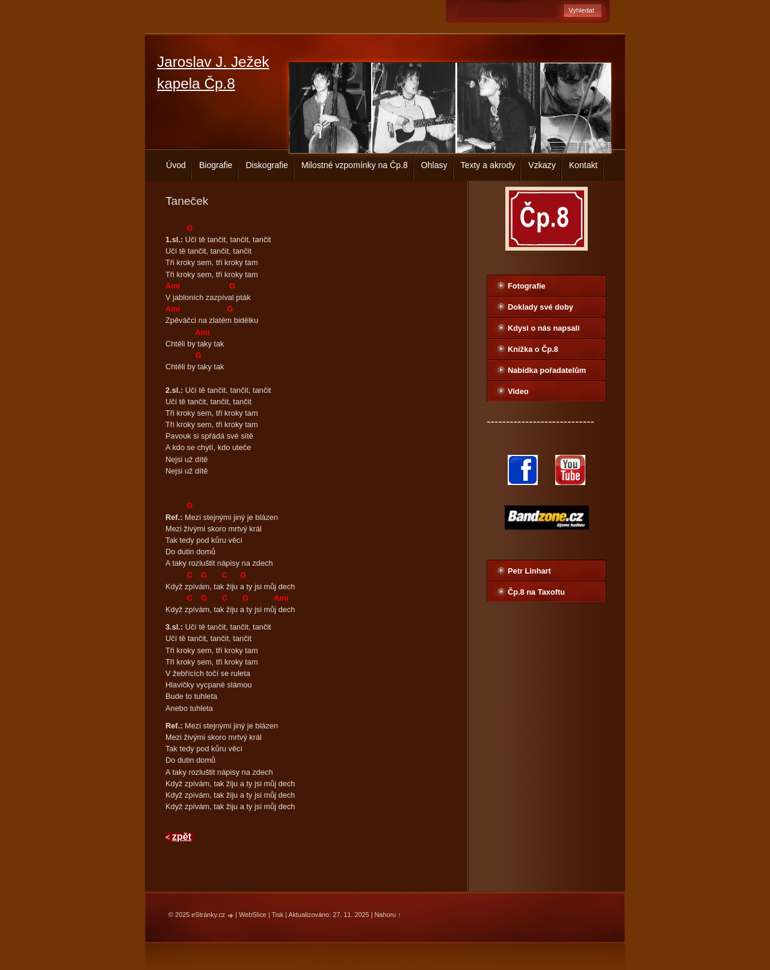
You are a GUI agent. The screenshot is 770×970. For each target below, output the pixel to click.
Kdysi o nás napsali (543, 328)
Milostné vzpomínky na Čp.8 (354, 165)
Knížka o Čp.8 (533, 349)
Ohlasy (434, 165)
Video (518, 391)
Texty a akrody (488, 165)
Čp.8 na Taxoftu (536, 591)
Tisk (278, 914)
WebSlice (252, 914)
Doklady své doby (540, 306)
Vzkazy (541, 165)
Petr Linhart (529, 570)
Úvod (176, 165)
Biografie (216, 165)
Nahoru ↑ (388, 914)
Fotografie (527, 285)
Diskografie (266, 165)
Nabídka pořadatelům (547, 370)
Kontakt (583, 165)
